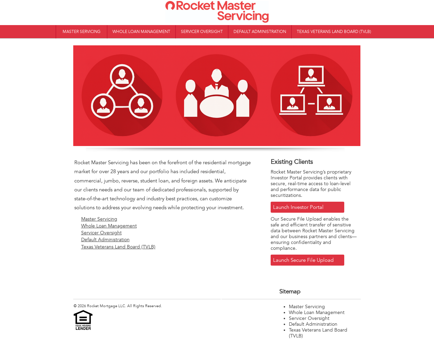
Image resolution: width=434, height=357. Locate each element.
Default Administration (260, 31)
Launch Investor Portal (298, 207)
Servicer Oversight (202, 31)
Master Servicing (81, 31)
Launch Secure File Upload (303, 260)
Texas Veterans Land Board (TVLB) (334, 31)
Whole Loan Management (141, 31)
